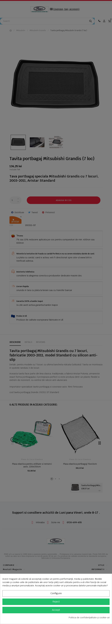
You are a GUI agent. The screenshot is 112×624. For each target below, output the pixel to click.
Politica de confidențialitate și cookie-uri (89, 617)
